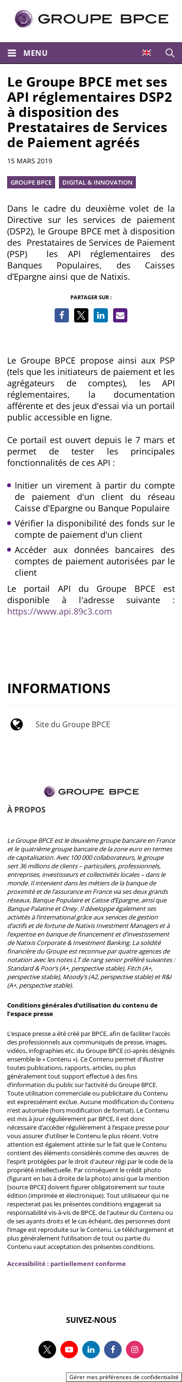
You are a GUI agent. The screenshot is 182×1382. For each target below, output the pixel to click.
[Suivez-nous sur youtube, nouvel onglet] (69, 1349)
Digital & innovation (97, 182)
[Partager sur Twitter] (81, 315)
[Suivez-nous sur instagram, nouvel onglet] (135, 1349)
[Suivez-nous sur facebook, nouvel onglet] (113, 1349)
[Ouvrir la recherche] (170, 52)
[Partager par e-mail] (120, 315)
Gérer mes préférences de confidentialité (124, 1377)
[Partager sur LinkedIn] (100, 315)
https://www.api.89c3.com (59, 611)
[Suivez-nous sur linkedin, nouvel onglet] (91, 1349)
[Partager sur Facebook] (61, 315)
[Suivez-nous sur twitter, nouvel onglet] (47, 1349)
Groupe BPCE (31, 182)
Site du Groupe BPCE (73, 724)
